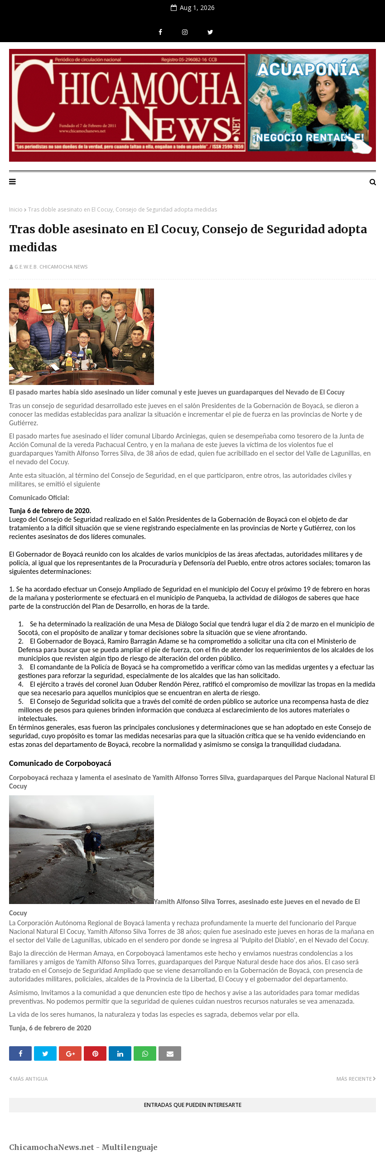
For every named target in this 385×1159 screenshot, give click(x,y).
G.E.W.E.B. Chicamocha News (51, 266)
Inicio (16, 209)
